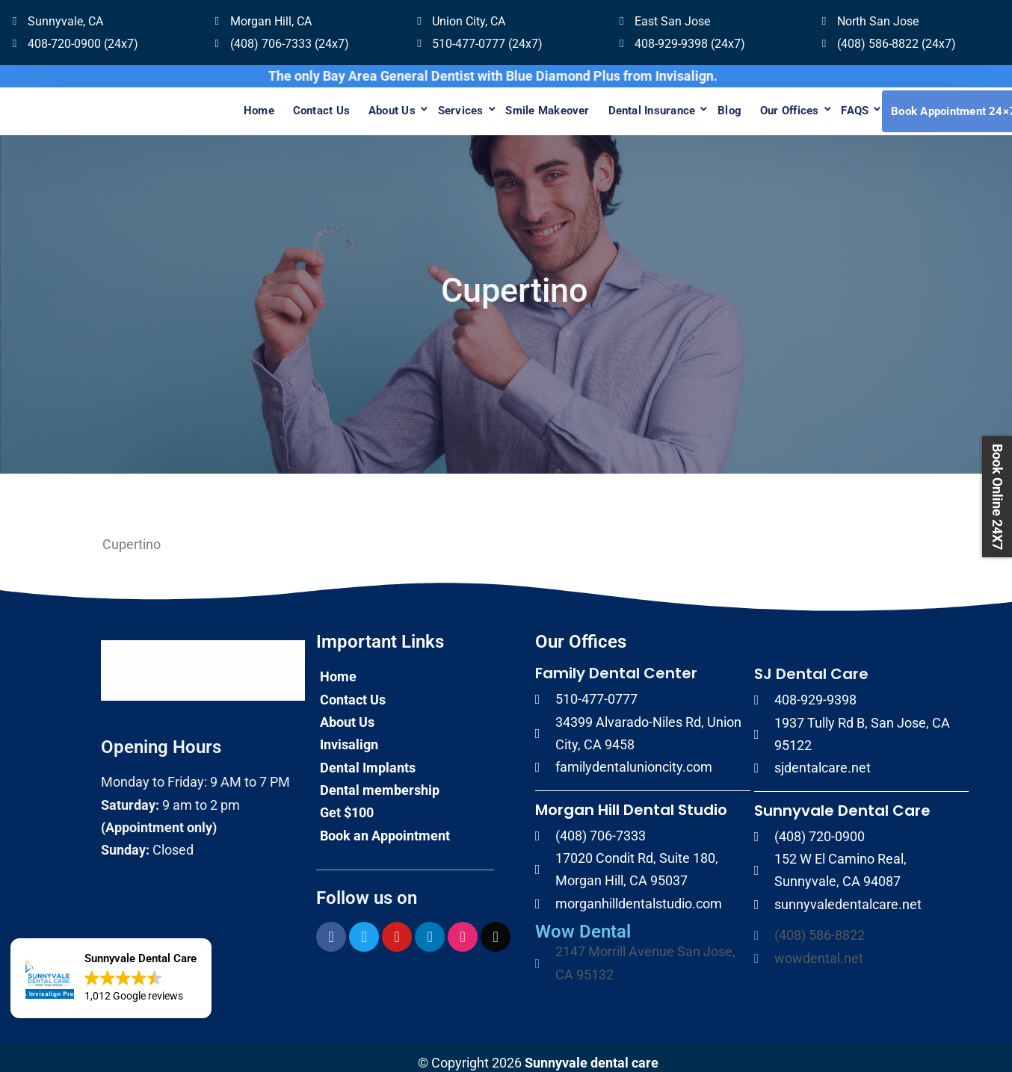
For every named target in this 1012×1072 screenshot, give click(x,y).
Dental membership (379, 780)
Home (206, 106)
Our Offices (776, 106)
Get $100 (347, 803)
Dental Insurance (628, 106)
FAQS (848, 106)
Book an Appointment (385, 825)
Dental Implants (368, 757)
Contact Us (274, 106)
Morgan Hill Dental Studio (631, 799)
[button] (111, 978)
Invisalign (349, 735)
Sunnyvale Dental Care (842, 800)
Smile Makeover (517, 106)
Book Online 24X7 (997, 497)
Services (425, 106)
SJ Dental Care (811, 664)
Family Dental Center (616, 663)
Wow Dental (583, 921)
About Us (350, 106)
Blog (711, 106)
